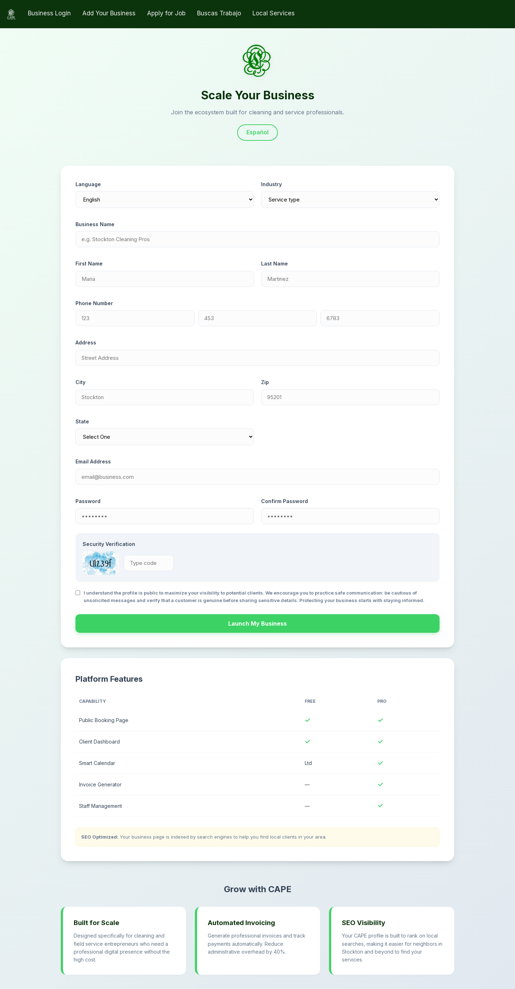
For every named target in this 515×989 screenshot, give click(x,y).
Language (88, 184)
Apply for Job (166, 13)
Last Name (274, 263)
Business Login (49, 13)
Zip (265, 382)
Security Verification (109, 544)
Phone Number (94, 303)
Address (85, 342)
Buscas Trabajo (219, 13)
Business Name (94, 224)
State (82, 421)
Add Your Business (109, 13)
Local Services (273, 13)
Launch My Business (257, 623)
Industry (271, 184)
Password (87, 501)
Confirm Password (284, 501)
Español (257, 132)
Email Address (93, 461)
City (80, 382)
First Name (89, 263)
